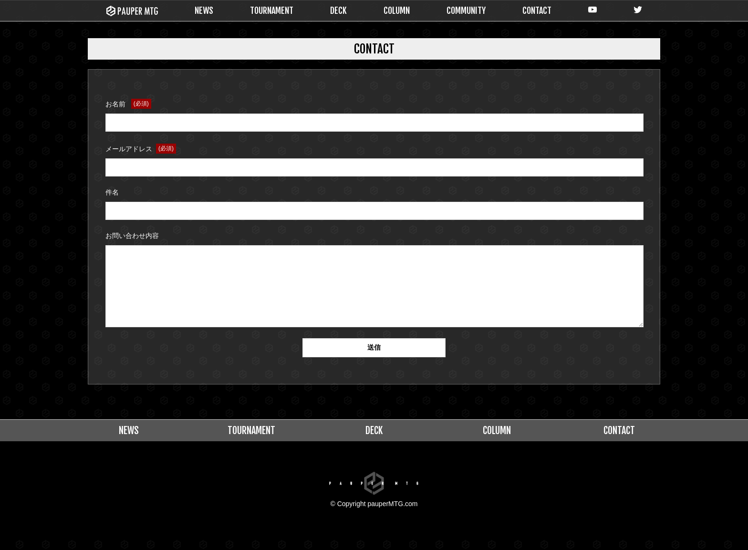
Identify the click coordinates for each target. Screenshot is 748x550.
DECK (338, 10)
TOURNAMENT (271, 10)
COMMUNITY (466, 10)
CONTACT (536, 10)
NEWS (204, 10)
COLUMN (397, 10)
